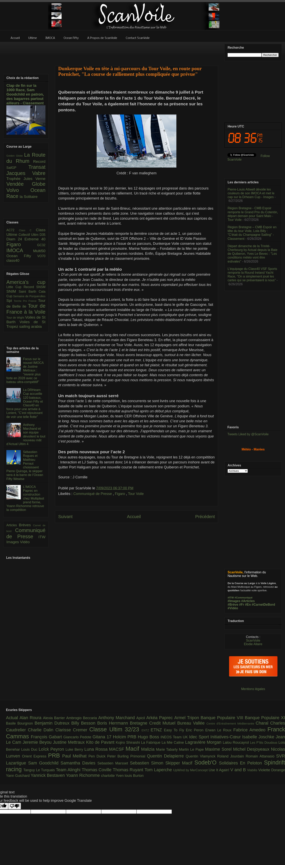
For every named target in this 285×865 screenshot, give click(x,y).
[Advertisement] (136, 51)
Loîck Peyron (52, 749)
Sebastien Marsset (113, 763)
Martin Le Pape (192, 749)
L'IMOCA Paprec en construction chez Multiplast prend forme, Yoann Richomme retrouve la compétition (25, 498)
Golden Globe (15, 155)
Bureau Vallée (191, 723)
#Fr (241, 604)
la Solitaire (29, 197)
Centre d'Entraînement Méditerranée (231, 723)
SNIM (12, 291)
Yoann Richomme (83, 775)
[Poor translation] (14, 806)
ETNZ (157, 729)
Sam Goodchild (44, 762)
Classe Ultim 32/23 (115, 729)
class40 (12, 260)
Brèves (26, 525)
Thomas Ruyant (128, 769)
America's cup (25, 282)
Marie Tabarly (167, 749)
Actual (13, 717)
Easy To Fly (175, 730)
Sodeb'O (206, 762)
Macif (133, 749)
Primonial (138, 756)
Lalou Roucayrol (236, 743)
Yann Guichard (18, 776)
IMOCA (19, 250)
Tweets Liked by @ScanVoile (248, 434)
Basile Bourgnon (20, 723)
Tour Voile (136, 494)
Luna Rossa (96, 749)
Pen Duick (97, 756)
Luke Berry (75, 749)
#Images (234, 601)
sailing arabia (30, 326)
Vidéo (25, 542)
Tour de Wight (15, 317)
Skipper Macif (180, 762)
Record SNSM (34, 287)
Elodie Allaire (253, 644)
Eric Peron (195, 730)
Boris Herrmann (113, 723)
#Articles (248, 601)
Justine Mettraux (69, 742)
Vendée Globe (25, 184)
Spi (10, 300)
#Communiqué (244, 597)
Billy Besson (84, 723)
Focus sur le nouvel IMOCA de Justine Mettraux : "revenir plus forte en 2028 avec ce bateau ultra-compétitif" (25, 370)
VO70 (41, 256)
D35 (42, 234)
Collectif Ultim (29, 234)
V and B (238, 769)
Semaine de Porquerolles (29, 296)
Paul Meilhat (75, 755)
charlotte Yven (113, 776)
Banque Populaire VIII (223, 717)
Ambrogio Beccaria (82, 718)
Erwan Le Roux (219, 730)
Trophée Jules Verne (25, 179)
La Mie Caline (173, 743)
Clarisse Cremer (72, 729)
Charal (263, 723)
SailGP (17, 167)
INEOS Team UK (174, 737)
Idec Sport (199, 736)
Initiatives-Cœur (226, 736)
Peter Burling (118, 756)
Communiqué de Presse (93, 494)
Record (39, 161)
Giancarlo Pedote (78, 737)
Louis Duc (30, 749)
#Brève (233, 604)
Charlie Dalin (41, 729)
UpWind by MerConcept (191, 770)
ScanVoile (253, 640)
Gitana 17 (102, 736)
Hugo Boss (149, 736)
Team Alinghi (69, 769)
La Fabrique (151, 743)
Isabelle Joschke (259, 736)
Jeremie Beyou (38, 742)
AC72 (12, 230)
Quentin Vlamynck (201, 756)
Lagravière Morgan (204, 742)
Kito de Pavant (101, 742)
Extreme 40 (35, 239)
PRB (55, 755)
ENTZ (146, 730)
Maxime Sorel (219, 749)
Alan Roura (31, 717)
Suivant (65, 516)
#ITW (231, 597)
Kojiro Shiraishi (128, 743)
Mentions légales (253, 689)
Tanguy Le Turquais (39, 770)
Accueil (134, 516)
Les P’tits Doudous (264, 742)
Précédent (205, 516)
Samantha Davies (79, 762)
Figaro (120, 494)
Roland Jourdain (231, 756)
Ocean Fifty (21, 256)
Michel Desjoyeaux (252, 749)
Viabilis (252, 770)
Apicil (141, 718)
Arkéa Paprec (160, 717)
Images (13, 542)
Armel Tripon (187, 717)
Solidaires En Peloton (241, 762)
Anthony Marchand (117, 717)
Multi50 (39, 251)
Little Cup (15, 287)
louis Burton (134, 776)
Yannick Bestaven (48, 775)
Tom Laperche (158, 769)
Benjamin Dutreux (53, 723)
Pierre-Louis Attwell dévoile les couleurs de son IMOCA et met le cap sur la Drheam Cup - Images (251, 193)
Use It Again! (219, 770)
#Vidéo (233, 608)
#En (248, 604)
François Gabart (47, 736)
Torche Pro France (26, 300)
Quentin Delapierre (166, 755)
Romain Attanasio (261, 756)
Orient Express (35, 756)
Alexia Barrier (54, 718)
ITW (41, 537)
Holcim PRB (125, 736)
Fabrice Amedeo (250, 729)
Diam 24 (15, 239)
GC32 (41, 245)
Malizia (148, 749)
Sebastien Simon (147, 762)
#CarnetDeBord (263, 604)
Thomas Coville (97, 769)
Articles (12, 525)
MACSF (117, 749)
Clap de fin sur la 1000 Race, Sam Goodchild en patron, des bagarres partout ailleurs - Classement (25, 94)
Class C (27, 230)
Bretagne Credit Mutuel (153, 723)
